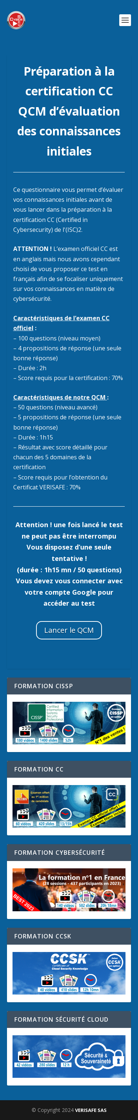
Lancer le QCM (69, 630)
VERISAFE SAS (91, 1110)
